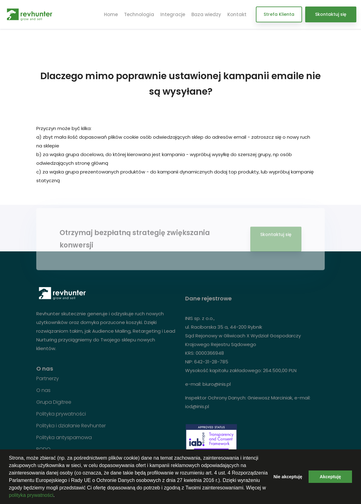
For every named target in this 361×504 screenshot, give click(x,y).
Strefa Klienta (279, 14)
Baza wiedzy (206, 14)
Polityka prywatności (61, 414)
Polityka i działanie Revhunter (71, 426)
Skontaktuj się (330, 14)
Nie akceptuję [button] (288, 476)
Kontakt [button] (237, 14)
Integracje (172, 14)
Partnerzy (47, 379)
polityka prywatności (31, 495)
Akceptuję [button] (330, 476)
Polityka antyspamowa (64, 437)
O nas (43, 390)
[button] (57, 496)
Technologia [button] (139, 14)
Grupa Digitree (53, 402)
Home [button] (111, 14)
